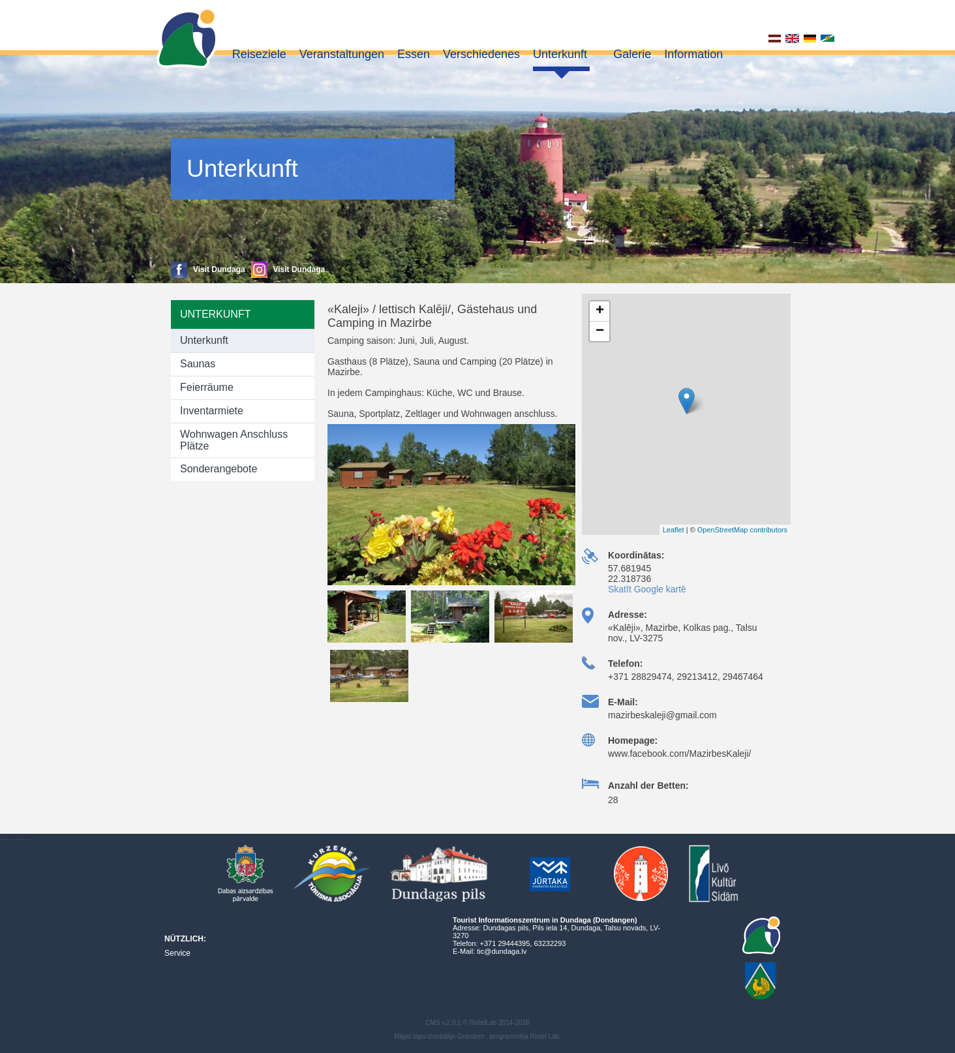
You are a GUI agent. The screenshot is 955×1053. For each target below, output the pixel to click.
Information (693, 54)
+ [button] (600, 311)
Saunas (197, 363)
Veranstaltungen (341, 54)
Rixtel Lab (544, 1036)
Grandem (471, 1036)
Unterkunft (560, 54)
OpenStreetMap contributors (742, 530)
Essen (413, 54)
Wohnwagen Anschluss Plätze (234, 440)
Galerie (632, 54)
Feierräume (207, 387)
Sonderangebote (218, 468)
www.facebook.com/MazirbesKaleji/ (679, 753)
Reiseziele (259, 54)
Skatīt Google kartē (647, 589)
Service (177, 953)
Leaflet (673, 530)
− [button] (600, 331)
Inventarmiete (211, 410)
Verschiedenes (481, 54)
